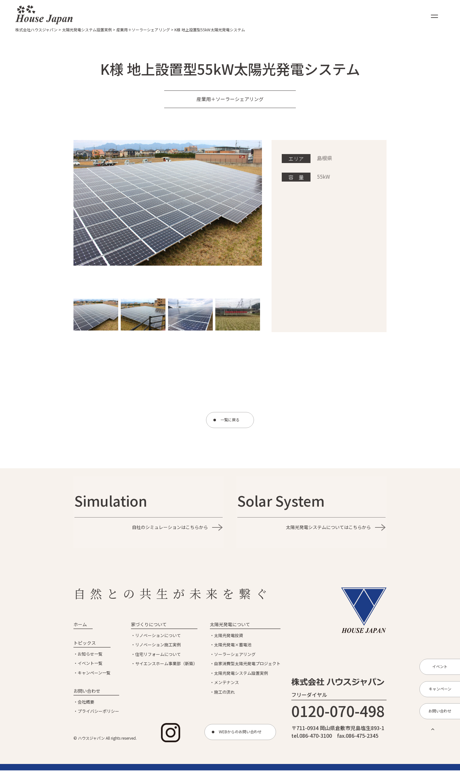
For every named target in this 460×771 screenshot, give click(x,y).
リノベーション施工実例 (158, 645)
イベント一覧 (90, 664)
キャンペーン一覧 (94, 673)
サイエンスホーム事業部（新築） (166, 664)
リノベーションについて (158, 636)
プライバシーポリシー (98, 712)
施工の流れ (224, 692)
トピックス (84, 643)
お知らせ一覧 (90, 654)
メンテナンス (226, 683)
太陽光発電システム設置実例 (241, 674)
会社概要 (86, 702)
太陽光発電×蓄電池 (232, 645)
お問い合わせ (86, 691)
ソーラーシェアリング (235, 655)
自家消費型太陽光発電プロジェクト (247, 664)
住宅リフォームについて (158, 655)
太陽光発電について (230, 625)
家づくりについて (149, 625)
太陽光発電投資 (228, 636)
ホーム (80, 625)
